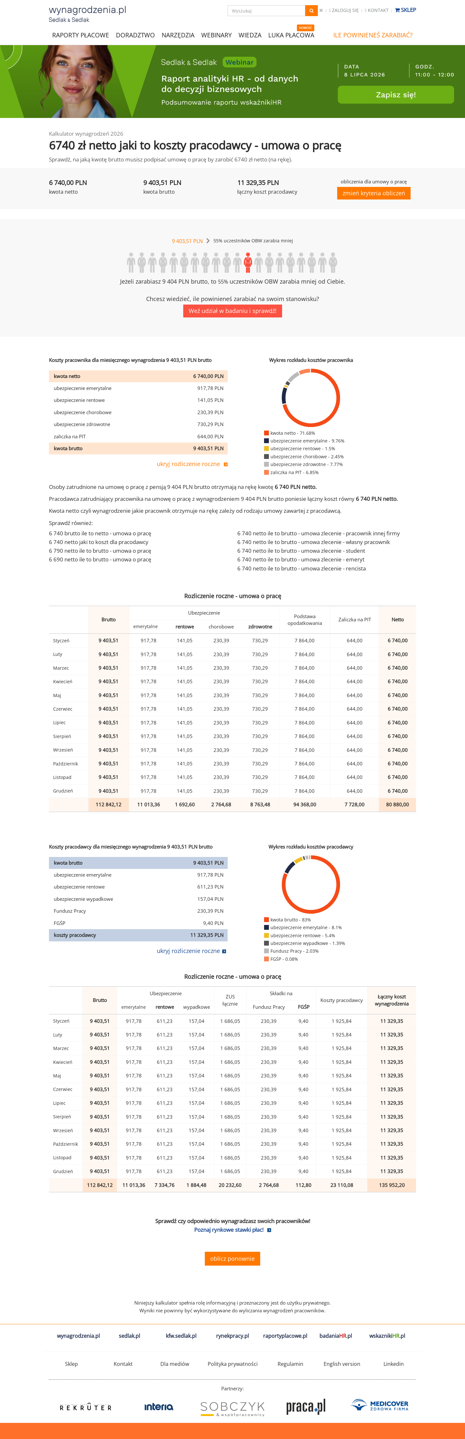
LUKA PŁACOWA (291, 35)
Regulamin (290, 1363)
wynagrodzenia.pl (78, 1335)
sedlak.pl (129, 1335)
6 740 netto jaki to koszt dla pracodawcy (98, 542)
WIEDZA (250, 35)
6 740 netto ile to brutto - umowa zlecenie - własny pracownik (313, 542)
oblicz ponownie (232, 1258)
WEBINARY (216, 34)
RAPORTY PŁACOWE (80, 34)
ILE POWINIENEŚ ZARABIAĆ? (373, 35)
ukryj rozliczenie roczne (188, 464)
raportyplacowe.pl (285, 1335)
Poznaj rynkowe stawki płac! (228, 1229)
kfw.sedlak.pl (181, 1335)
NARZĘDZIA (178, 34)
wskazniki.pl (387, 1335)
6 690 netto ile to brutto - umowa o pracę (100, 559)
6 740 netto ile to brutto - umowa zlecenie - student (301, 550)
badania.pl (335, 1335)
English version (342, 1363)
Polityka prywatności (233, 1363)
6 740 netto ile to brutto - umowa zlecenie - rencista (301, 568)
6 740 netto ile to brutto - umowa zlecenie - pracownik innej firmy (318, 533)
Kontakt (377, 10)
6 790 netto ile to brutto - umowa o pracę (100, 550)
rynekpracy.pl (232, 1335)
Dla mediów (174, 1363)
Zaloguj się (344, 10)
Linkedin (394, 1363)
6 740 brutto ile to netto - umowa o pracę (100, 533)
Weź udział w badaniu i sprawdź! (233, 311)
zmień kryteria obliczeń (374, 193)
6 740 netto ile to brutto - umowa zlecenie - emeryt (301, 559)
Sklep (405, 10)
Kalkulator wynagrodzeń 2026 (86, 133)
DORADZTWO (135, 35)
